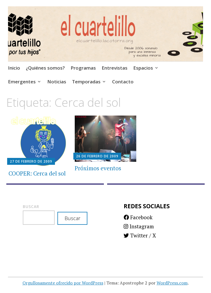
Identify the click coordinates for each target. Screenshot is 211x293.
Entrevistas (114, 68)
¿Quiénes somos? (45, 68)
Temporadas (86, 81)
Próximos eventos (98, 168)
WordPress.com (172, 283)
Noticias (56, 81)
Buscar (31, 206)
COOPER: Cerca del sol (37, 173)
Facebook (138, 217)
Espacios (143, 68)
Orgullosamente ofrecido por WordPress (63, 283)
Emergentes (22, 81)
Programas (83, 68)
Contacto (123, 81)
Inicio (14, 68)
